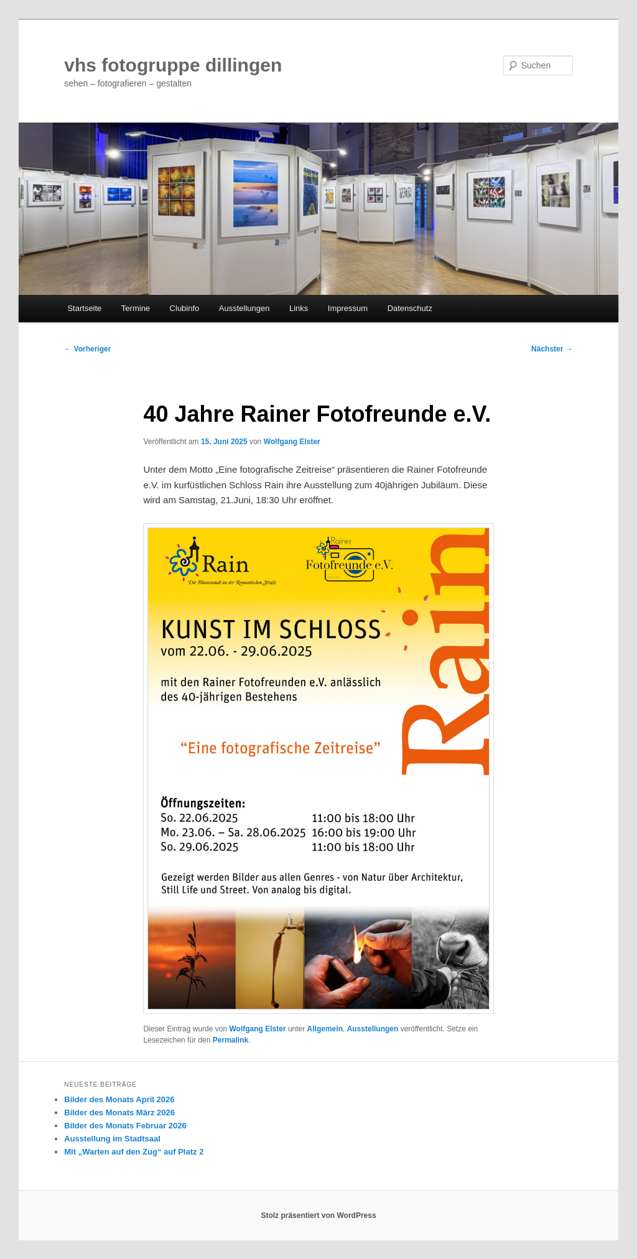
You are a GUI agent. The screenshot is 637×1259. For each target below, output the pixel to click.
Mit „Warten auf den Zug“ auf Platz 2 (133, 1151)
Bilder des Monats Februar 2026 (125, 1125)
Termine (135, 308)
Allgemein (325, 1028)
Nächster (552, 349)
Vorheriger (87, 349)
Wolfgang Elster (292, 441)
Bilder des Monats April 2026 (119, 1099)
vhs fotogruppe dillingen (173, 65)
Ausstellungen (244, 308)
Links (298, 308)
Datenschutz (410, 308)
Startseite (84, 308)
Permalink (230, 1040)
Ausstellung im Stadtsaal (112, 1138)
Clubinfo (185, 308)
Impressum (348, 308)
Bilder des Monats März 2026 (119, 1112)
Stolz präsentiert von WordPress (318, 1215)
